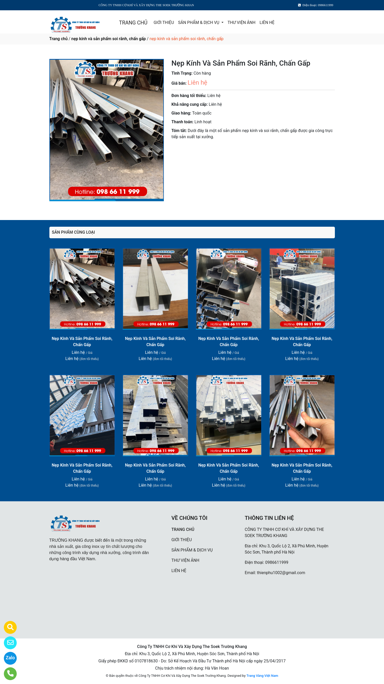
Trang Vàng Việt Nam (262, 676)
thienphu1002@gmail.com (281, 572)
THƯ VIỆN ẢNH (241, 22)
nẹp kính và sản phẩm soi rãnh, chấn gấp (108, 38)
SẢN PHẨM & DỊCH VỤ (199, 22)
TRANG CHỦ (133, 23)
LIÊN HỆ (267, 22)
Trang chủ (58, 38)
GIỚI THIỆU (164, 22)
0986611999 (276, 562)
